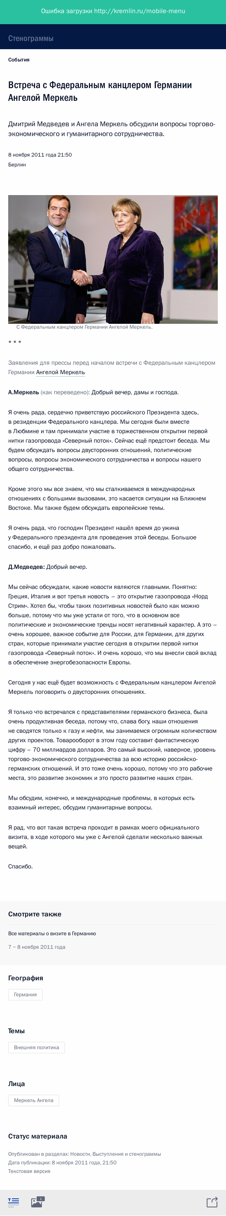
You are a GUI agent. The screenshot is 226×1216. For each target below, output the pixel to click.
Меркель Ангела (33, 1100)
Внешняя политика (36, 1047)
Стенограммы (30, 38)
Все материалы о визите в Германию (52, 933)
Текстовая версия (29, 1171)
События (19, 60)
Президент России (38, 12)
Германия (25, 994)
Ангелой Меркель (60, 372)
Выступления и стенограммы (126, 1154)
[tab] (13, 1202)
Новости (80, 1154)
